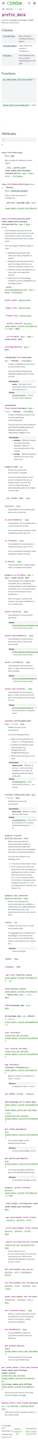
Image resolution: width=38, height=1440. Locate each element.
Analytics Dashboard (17, 1431)
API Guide (9, 9)
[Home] (3, 9)
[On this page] (34, 3)
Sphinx (4, 1437)
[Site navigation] (3, 3)
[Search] (29, 3)
